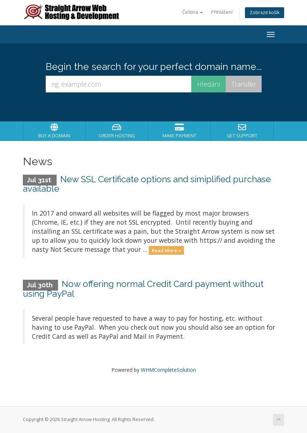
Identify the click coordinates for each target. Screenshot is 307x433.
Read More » (166, 250)
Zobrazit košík (264, 12)
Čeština (192, 12)
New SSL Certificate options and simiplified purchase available (147, 184)
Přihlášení (222, 12)
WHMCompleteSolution (168, 369)
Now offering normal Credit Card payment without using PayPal (143, 289)
